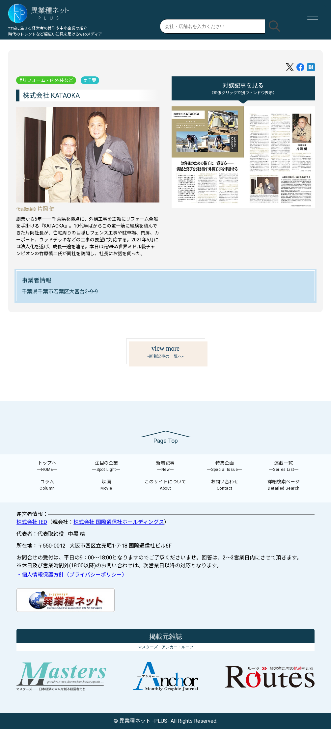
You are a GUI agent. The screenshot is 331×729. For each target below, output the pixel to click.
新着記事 (165, 466)
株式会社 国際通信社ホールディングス (118, 522)
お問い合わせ (224, 485)
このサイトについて (165, 485)
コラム (47, 485)
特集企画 (224, 466)
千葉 (91, 80)
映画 (106, 485)
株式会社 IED (31, 522)
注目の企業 (106, 466)
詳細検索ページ (284, 485)
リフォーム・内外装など (47, 80)
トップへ (47, 466)
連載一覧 (284, 466)
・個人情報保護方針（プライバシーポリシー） (71, 575)
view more (165, 352)
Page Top (165, 440)
